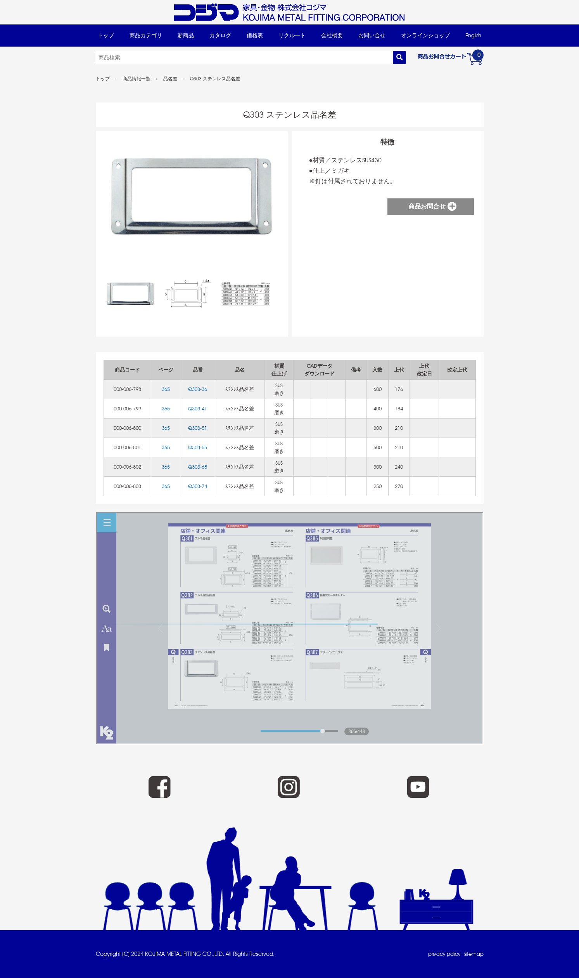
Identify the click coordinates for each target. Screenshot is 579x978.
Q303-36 (197, 389)
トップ (106, 35)
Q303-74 (197, 486)
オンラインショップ (425, 35)
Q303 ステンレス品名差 (215, 79)
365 (166, 389)
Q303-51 (197, 428)
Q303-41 (197, 409)
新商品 (186, 35)
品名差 (170, 79)
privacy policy (441, 953)
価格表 (255, 35)
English (473, 35)
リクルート (292, 35)
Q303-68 (197, 467)
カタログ (220, 35)
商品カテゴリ (146, 35)
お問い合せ (371, 35)
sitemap (473, 953)
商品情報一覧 (136, 79)
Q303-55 (197, 447)
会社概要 (332, 35)
